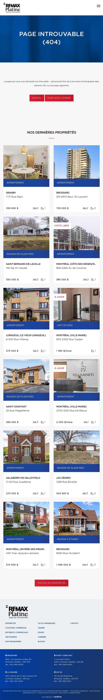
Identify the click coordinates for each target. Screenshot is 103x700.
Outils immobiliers (46, 623)
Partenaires (11, 637)
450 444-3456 (16, 681)
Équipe (41, 632)
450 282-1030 (64, 681)
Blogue (41, 641)
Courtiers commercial (16, 628)
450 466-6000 (16, 665)
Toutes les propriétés (51, 583)
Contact (74, 623)
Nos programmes (13, 641)
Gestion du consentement (70, 693)
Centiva (57, 697)
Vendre (41, 628)
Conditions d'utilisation (47, 693)
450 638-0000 (65, 665)
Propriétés (10, 623)
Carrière (42, 637)
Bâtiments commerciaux (16, 632)
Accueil (36, 98)
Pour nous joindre (59, 98)
